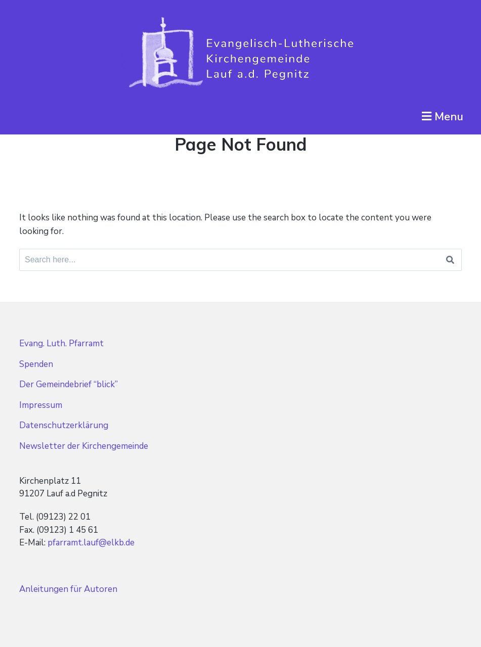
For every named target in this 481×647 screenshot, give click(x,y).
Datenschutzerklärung (63, 425)
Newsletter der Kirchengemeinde (83, 446)
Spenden (36, 364)
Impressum (40, 405)
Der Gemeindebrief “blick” (68, 384)
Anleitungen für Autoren (68, 589)
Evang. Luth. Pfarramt (61, 343)
